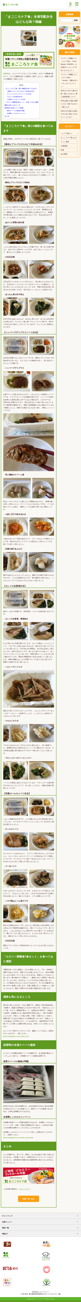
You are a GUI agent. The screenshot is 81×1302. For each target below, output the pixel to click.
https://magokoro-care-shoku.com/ (16, 1037)
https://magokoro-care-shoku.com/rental (18, 1138)
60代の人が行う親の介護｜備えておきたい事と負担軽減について (69, 93)
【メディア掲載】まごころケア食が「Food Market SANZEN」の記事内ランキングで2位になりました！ (69, 64)
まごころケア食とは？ (69, 137)
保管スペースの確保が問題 (15, 111)
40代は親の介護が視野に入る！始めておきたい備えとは (69, 104)
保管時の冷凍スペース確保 (13, 108)
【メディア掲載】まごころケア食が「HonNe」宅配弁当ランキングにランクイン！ (69, 80)
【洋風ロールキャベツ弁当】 (16, 100)
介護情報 (64, 146)
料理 (62, 150)
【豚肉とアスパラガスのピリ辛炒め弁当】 (21, 91)
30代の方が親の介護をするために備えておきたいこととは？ (69, 114)
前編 (5, 74)
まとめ (6, 116)
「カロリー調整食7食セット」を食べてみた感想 (21, 102)
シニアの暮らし (66, 133)
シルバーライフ (24, 1190)
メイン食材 (65, 141)
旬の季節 (64, 154)
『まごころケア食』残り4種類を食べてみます (20, 89)
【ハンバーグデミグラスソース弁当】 (19, 94)
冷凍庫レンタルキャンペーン (16, 114)
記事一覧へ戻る (28, 1200)
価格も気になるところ (12, 105)
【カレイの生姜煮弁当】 (15, 97)
